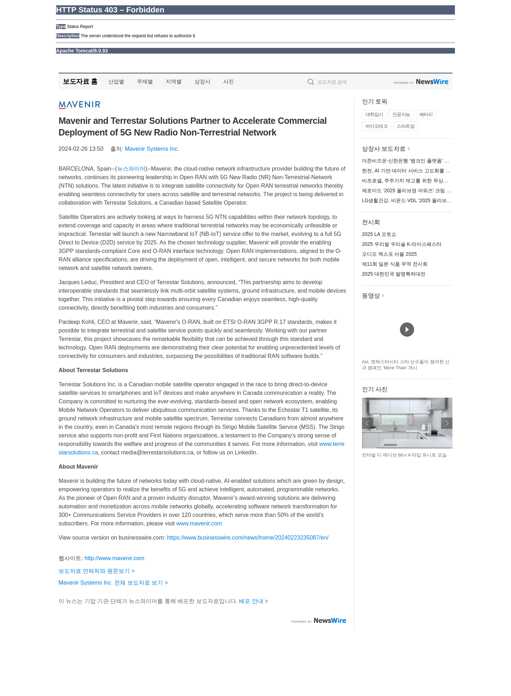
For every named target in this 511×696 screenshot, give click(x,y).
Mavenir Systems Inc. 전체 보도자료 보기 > (113, 583)
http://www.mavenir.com (114, 558)
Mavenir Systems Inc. (152, 149)
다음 (446, 423)
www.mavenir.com (199, 523)
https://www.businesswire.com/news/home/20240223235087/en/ (248, 538)
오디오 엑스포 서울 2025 (389, 254)
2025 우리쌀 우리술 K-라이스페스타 (402, 244)
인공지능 (401, 114)
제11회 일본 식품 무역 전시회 (395, 264)
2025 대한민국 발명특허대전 (393, 274)
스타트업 (405, 126)
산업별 (116, 81)
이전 (367, 423)
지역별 (174, 81)
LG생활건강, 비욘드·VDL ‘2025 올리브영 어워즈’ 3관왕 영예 (428, 200)
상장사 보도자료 (384, 148)
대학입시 (374, 114)
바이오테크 (377, 126)
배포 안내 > (253, 601)
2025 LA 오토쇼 (379, 234)
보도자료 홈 (80, 81)
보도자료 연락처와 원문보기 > (97, 571)
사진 (228, 81)
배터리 (426, 114)
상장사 (202, 81)
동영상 (371, 295)
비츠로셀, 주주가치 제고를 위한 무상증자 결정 (413, 180)
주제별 (145, 81)
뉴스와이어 (131, 169)
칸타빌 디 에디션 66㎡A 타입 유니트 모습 (404, 455)
